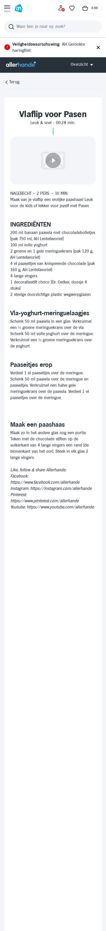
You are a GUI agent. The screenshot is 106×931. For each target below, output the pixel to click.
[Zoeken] (53, 27)
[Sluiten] (98, 48)
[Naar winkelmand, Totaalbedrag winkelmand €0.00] (90, 8)
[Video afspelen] (53, 160)
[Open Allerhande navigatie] (83, 64)
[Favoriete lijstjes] (72, 8)
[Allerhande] (21, 64)
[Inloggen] (61, 8)
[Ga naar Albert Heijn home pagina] (18, 8)
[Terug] (12, 82)
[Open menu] (7, 8)
